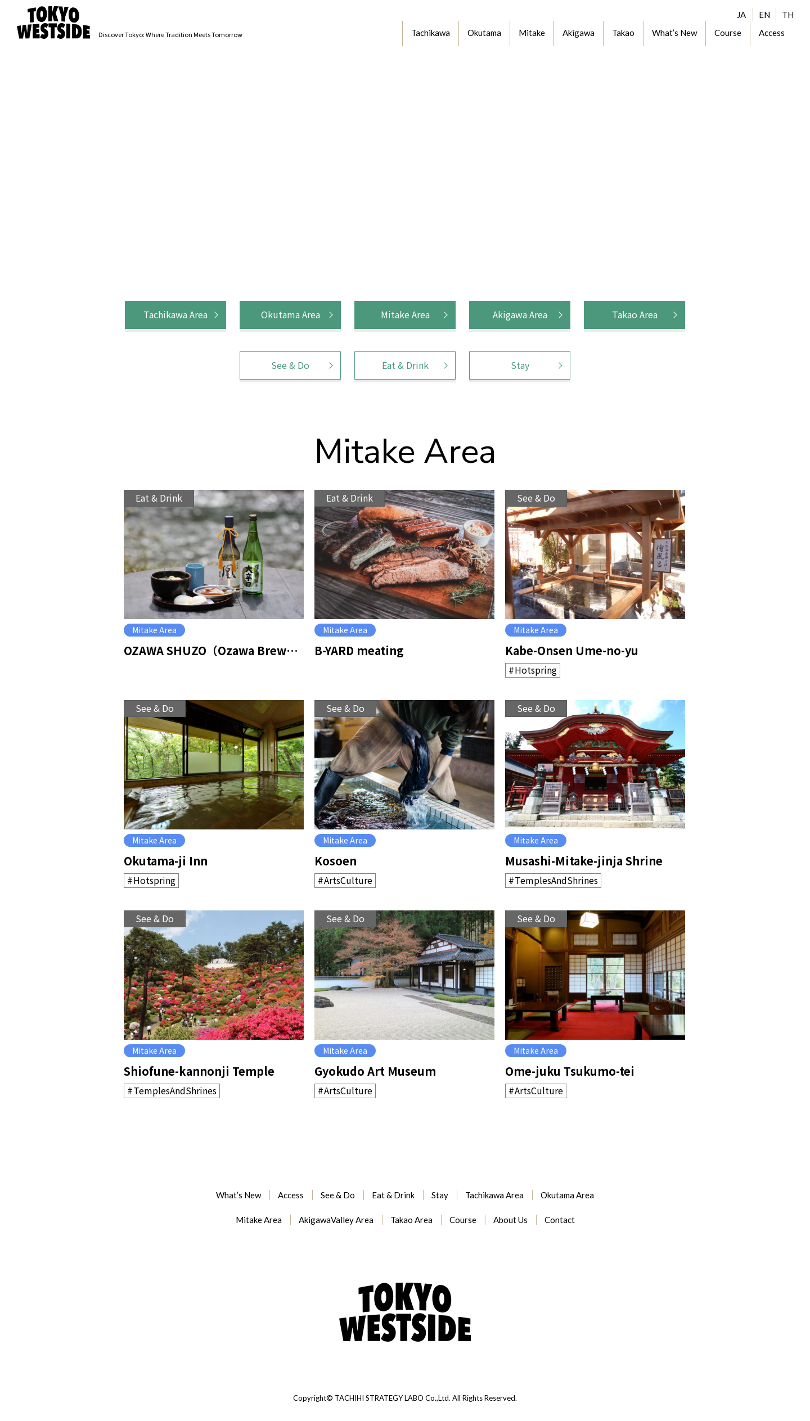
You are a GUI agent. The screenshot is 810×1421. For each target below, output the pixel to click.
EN (764, 15)
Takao (623, 33)
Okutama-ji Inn (166, 860)
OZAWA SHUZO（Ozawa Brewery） (214, 650)
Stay (520, 365)
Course (727, 33)
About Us (510, 1220)
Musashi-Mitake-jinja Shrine (584, 860)
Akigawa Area (520, 314)
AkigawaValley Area (336, 1220)
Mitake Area (405, 314)
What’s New (674, 33)
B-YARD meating (359, 650)
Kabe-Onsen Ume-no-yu (571, 650)
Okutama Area (290, 314)
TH (788, 15)
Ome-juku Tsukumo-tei (569, 1071)
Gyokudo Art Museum (375, 1071)
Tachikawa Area (175, 314)
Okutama (484, 33)
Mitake (532, 33)
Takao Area (635, 314)
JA (741, 15)
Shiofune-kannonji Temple (199, 1071)
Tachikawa (430, 33)
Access (772, 33)
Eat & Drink (405, 365)
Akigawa (578, 33)
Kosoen (335, 860)
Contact (559, 1220)
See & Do (290, 365)
